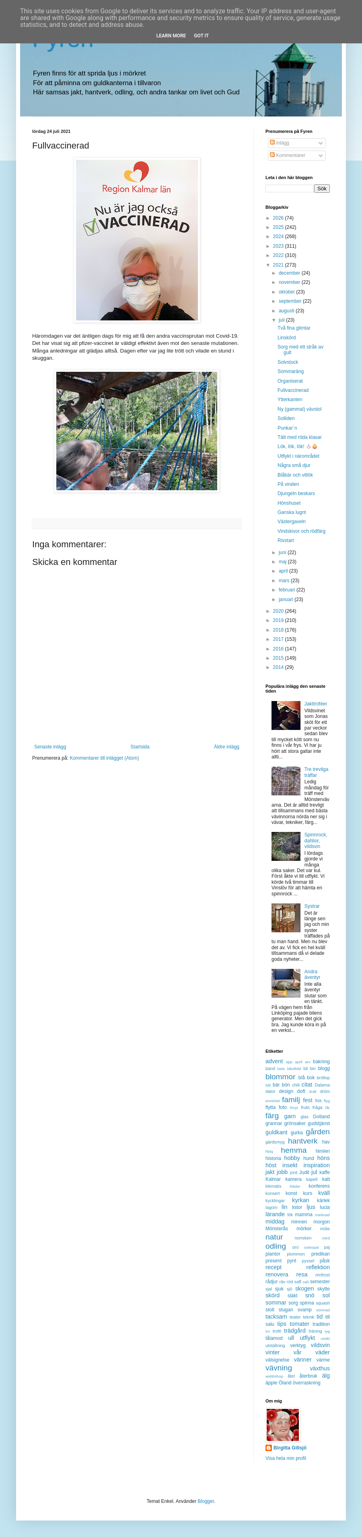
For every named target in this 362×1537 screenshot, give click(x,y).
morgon (321, 1222)
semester (320, 1281)
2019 (279, 620)
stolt (269, 1310)
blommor (280, 1076)
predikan (320, 1254)
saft (297, 1281)
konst (291, 1193)
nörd (326, 1238)
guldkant (276, 1132)
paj (327, 1247)
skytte (323, 1289)
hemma (293, 1150)
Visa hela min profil (285, 1458)
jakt (269, 1172)
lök (290, 1214)
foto (283, 1107)
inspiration (316, 1165)
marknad (322, 1215)
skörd (272, 1295)
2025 (279, 227)
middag (274, 1221)
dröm (325, 1091)
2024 (279, 236)
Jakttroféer (315, 704)
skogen (304, 1288)
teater (295, 1317)
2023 (279, 246)
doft (301, 1091)
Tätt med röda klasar (300, 437)
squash (323, 1303)
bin (313, 1068)
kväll (324, 1193)
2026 (279, 218)
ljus (310, 1207)
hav (326, 1142)
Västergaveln (292, 521)
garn (290, 1116)
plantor (272, 1254)
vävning (278, 1368)
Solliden (286, 418)
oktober (287, 292)
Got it (201, 36)
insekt (290, 1165)
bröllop (323, 1077)
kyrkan (300, 1200)
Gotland (321, 1116)
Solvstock (288, 362)
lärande (275, 1214)
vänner (303, 1359)
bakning (321, 1061)
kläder (295, 1186)
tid (320, 1316)
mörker (303, 1228)
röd (290, 1281)
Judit (304, 1172)
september (291, 301)
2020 (279, 611)
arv (307, 1062)
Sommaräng (291, 371)
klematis (273, 1186)
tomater (299, 1324)
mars (285, 580)
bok (311, 1077)
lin (284, 1207)
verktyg (298, 1345)
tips (282, 1324)
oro (295, 1247)
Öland (285, 1383)
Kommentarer (287, 155)
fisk (318, 1100)
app (289, 1062)
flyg (327, 1101)
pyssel (308, 1260)
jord (293, 1172)
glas (304, 1116)
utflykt (307, 1338)
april (284, 571)
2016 (279, 649)
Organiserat (290, 381)
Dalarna (322, 1084)
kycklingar (275, 1200)
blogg (324, 1068)
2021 (279, 265)
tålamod (274, 1338)
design (286, 1091)
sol (326, 1295)
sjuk (279, 1289)
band (270, 1068)
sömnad (323, 1310)
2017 (279, 639)
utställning (275, 1345)
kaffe (324, 1172)
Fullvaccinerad (293, 390)
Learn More (171, 36)
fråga (318, 1107)
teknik (308, 1317)
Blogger (205, 1501)
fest (308, 1100)
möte (325, 1228)
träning (315, 1331)
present (273, 1261)
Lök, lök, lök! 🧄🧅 (298, 446)
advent (274, 1061)
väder (322, 1352)
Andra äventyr (312, 974)
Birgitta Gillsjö (290, 1448)
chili (296, 1084)
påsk (325, 1261)
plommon (295, 1254)
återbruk (308, 1376)
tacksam (276, 1316)
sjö (289, 1288)
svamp (305, 1310)
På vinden (288, 484)
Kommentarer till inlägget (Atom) (104, 758)
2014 (279, 667)
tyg (327, 1331)
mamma (304, 1214)
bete (281, 1068)
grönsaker (295, 1123)
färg (272, 1115)
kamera (294, 1179)
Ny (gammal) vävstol (299, 409)
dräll (312, 1091)
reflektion (318, 1267)
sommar (275, 1302)
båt (268, 1085)
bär (276, 1085)
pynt (291, 1261)
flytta (270, 1107)
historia (273, 1158)
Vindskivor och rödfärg (301, 531)
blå (301, 1077)
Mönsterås (276, 1228)
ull (291, 1338)
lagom (271, 1207)
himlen (323, 1151)
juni (283, 552)
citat (307, 1084)
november (290, 282)
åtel (291, 1376)
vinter (272, 1352)
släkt (293, 1295)
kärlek (323, 1200)
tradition (321, 1324)
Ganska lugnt (292, 512)
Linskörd (287, 337)
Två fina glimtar (294, 328)
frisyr (294, 1107)
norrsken (302, 1237)
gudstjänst (319, 1123)
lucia (325, 1207)
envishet (272, 1101)
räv (282, 1281)
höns (323, 1158)
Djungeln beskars (296, 493)
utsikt (325, 1338)
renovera (276, 1274)
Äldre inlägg (226, 747)
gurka (297, 1132)
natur (274, 1237)
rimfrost (322, 1274)
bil (305, 1068)
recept (273, 1267)
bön (286, 1085)
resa (301, 1274)
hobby (292, 1158)
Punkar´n (287, 428)
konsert (272, 1193)
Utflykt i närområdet (298, 456)
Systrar (312, 906)
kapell (311, 1179)
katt (326, 1179)
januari (286, 599)
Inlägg (279, 143)
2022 (279, 255)
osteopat (311, 1247)
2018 (279, 630)
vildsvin (320, 1345)
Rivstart (286, 540)
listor (297, 1207)
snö (310, 1295)
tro (267, 1331)
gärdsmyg (274, 1142)
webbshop (274, 1376)
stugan (286, 1310)
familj (291, 1099)
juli (282, 320)
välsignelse (277, 1360)
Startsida (139, 747)
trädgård (295, 1330)
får (327, 1107)
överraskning (307, 1383)
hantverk (303, 1141)
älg (326, 1375)
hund (308, 1158)
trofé (277, 1331)
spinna (307, 1303)
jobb (282, 1172)
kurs (308, 1193)
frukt (305, 1107)
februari (287, 590)
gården (318, 1131)
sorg (293, 1303)
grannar (273, 1123)
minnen (299, 1222)
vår (298, 1352)
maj (283, 562)
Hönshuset (289, 503)
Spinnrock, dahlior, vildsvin (315, 840)
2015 (279, 658)
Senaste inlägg (50, 747)
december (290, 273)
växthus (320, 1368)
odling (275, 1246)
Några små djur (294, 465)
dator (270, 1091)
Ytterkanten (290, 399)
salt (306, 1282)
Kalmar (273, 1179)
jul (314, 1172)
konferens (319, 1186)
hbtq (269, 1151)
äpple (271, 1383)
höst (270, 1165)
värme (323, 1360)
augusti (287, 311)
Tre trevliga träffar (316, 772)
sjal (268, 1288)
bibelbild (294, 1068)
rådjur (271, 1281)
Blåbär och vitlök (295, 475)
